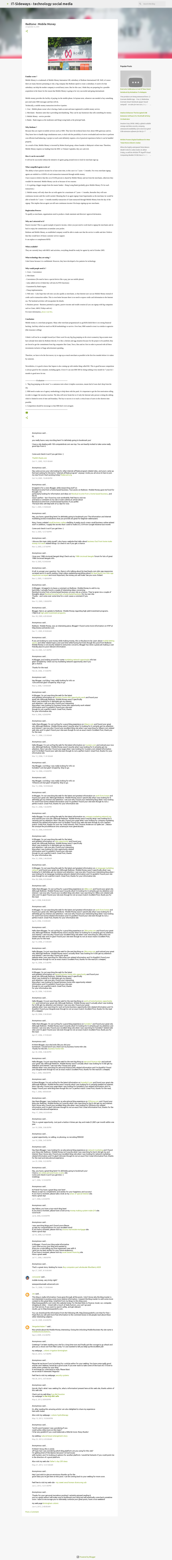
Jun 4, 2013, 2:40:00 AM (41, 1507)
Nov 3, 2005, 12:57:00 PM (42, 532)
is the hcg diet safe (51, 1396)
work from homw (102, 796)
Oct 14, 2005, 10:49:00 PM (42, 478)
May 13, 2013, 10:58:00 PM (42, 1418)
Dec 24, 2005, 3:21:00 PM (41, 650)
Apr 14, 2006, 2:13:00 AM (42, 942)
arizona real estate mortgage (73, 1229)
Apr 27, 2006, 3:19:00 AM (42, 1035)
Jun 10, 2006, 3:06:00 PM (41, 1127)
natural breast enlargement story (54, 1436)
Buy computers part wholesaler (75, 1267)
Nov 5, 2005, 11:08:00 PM (42, 578)
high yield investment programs (52, 613)
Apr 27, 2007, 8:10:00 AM (42, 1270)
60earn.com (89, 724)
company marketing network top (98, 817)
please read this (46, 312)
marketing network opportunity (77, 660)
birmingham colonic (51, 1503)
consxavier (36, 1277)
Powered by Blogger (86, 1557)
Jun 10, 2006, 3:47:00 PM (41, 1140)
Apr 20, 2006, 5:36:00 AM (42, 1014)
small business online (57, 523)
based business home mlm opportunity (70, 974)
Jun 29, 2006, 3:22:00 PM (41, 1161)
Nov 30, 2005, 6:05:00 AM (42, 616)
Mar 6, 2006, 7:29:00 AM (41, 686)
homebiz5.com (86, 1082)
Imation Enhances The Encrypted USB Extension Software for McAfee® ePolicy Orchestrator (135, 116)
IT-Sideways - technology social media (42, 4)
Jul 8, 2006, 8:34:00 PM (41, 1216)
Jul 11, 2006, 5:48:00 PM (41, 1258)
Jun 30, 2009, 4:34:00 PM (41, 1320)
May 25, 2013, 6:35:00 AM (42, 1439)
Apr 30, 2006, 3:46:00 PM (41, 1052)
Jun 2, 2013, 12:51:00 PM (41, 1486)
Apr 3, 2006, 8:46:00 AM (41, 900)
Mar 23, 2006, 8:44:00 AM (42, 830)
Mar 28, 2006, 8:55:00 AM (42, 879)
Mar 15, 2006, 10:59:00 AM (42, 786)
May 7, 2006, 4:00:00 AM (41, 1092)
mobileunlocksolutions (41, 1332)
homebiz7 (88, 1024)
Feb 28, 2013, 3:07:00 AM (41, 1379)
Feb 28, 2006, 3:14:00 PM (41, 671)
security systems (62, 1375)
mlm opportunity (61, 841)
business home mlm (56, 1049)
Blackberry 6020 (94, 1267)
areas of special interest (79, 1194)
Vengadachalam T (39, 1326)
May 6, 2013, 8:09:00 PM (41, 1399)
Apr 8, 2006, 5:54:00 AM (41, 921)
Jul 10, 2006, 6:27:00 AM (41, 1235)
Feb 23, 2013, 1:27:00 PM (41, 1354)
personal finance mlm (92, 1062)
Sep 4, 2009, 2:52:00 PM (41, 1335)
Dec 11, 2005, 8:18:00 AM (42, 631)
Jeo (33, 1294)
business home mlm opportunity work (70, 697)
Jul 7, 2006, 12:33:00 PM (41, 1180)
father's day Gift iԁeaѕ (59, 1461)
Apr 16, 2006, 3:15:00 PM (41, 963)
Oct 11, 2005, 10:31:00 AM (42, 461)
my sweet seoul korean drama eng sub (71, 1482)
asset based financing (71, 1252)
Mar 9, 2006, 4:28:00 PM (41, 714)
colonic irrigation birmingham (55, 1351)
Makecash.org (66, 475)
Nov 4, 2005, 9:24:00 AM (41, 562)
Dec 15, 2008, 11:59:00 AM (42, 1287)
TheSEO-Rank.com (39, 458)
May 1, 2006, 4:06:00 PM (41, 1073)
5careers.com (90, 745)
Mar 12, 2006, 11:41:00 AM (42, 756)
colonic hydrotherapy (59, 1415)
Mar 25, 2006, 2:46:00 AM (42, 858)
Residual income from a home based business (89, 494)
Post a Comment (32, 1512)
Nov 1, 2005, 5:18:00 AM (41, 507)
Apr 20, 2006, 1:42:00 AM (42, 991)
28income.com (90, 931)
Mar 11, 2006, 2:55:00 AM (42, 735)
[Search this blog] (154, 3)
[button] (26, 31)
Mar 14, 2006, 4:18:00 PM (42, 771)
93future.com (93, 1101)
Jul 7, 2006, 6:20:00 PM (41, 1199)
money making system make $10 (83, 1211)
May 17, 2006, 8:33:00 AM (42, 1113)
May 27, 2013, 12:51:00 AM (42, 1465)
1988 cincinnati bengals (84, 556)
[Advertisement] (70, 1535)
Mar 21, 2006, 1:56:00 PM (42, 807)
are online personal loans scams (51, 1173)
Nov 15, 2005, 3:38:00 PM (42, 601)
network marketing (95, 1150)
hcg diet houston (58, 1394)
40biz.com (88, 889)
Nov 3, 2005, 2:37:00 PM (41, 547)
